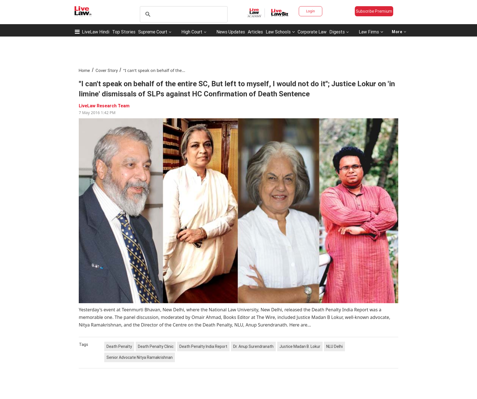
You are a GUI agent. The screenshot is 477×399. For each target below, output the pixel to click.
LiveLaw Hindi (95, 32)
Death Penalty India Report (203, 346)
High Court (191, 32)
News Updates (230, 32)
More (399, 31)
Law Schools (280, 32)
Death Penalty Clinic (155, 346)
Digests (337, 32)
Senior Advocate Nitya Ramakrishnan (139, 357)
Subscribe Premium (374, 11)
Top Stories (123, 32)
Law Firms (371, 32)
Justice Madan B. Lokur (299, 346)
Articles (255, 32)
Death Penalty (119, 346)
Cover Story (107, 70)
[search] (183, 14)
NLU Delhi (334, 346)
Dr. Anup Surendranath (253, 346)
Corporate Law (312, 32)
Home (84, 70)
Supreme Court (152, 32)
